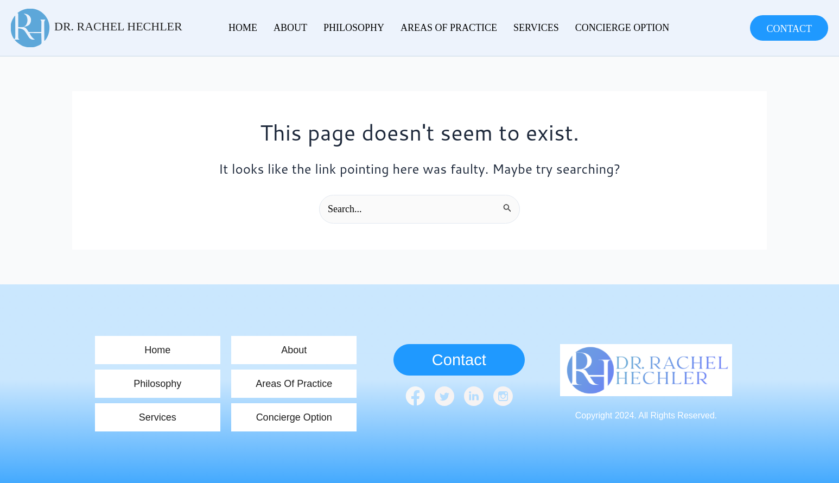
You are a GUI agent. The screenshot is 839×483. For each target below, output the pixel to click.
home (242, 27)
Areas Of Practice (449, 27)
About (290, 27)
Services (536, 27)
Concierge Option (622, 27)
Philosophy (353, 27)
